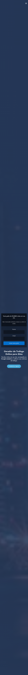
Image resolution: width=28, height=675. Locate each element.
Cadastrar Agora (14, 368)
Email (14, 335)
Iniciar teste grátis (14, 341)
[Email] (14, 337)
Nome (14, 329)
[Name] (14, 331)
